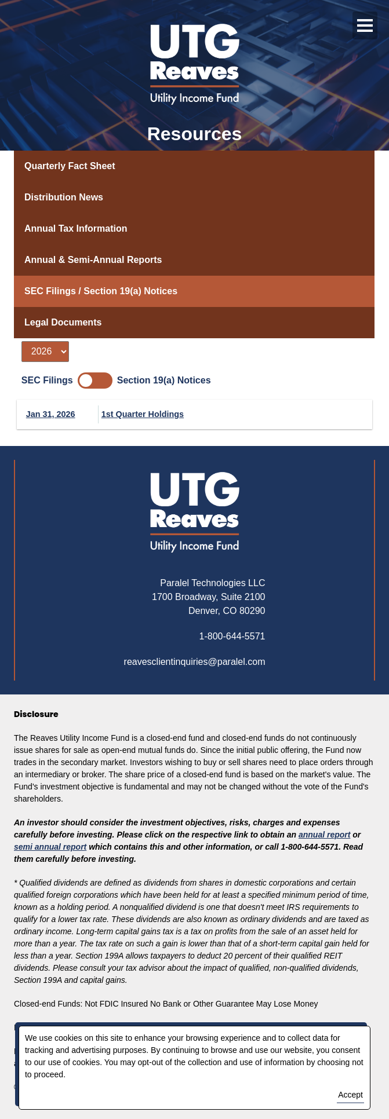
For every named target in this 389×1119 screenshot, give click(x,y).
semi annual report (50, 846)
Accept (350, 1094)
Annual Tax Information (75, 228)
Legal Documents (62, 322)
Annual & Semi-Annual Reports (93, 260)
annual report (324, 834)
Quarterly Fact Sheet (69, 166)
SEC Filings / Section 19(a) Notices (100, 291)
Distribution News (63, 197)
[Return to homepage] (195, 512)
